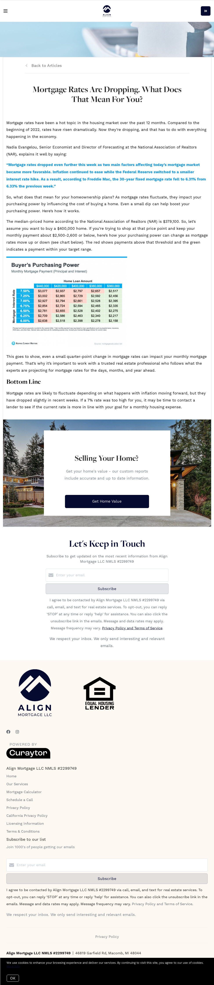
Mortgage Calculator (24, 792)
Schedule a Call (19, 800)
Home (11, 776)
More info (13, 966)
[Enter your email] (111, 575)
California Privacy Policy (27, 816)
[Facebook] (8, 732)
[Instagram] (17, 732)
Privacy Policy (18, 808)
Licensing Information (25, 823)
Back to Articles (46, 65)
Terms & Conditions (23, 831)
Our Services (17, 784)
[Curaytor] (28, 757)
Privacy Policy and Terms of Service (132, 628)
